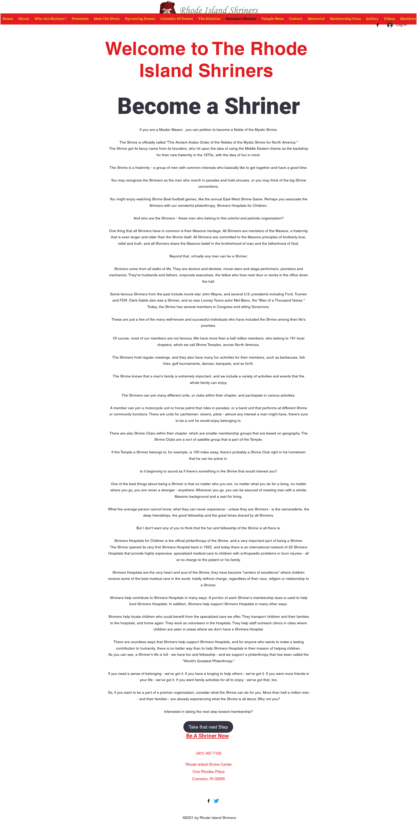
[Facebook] (377, 25)
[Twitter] (216, 800)
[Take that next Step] (208, 727)
